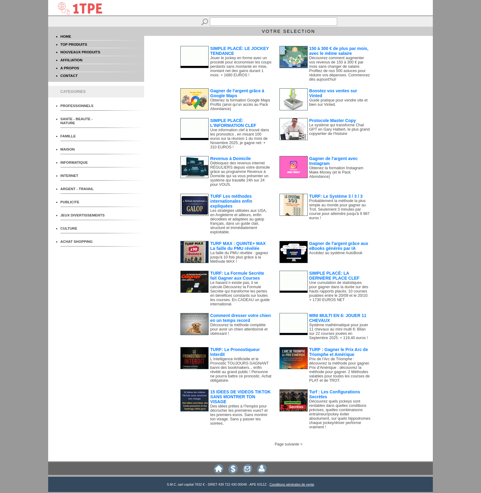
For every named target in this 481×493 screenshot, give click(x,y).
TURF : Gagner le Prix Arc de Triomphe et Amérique (338, 352)
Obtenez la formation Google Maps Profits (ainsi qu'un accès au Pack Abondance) (240, 104)
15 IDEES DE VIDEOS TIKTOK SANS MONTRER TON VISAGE (240, 396)
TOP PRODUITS (73, 44)
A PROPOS (69, 68)
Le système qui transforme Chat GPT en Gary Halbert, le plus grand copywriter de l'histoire (339, 129)
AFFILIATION (71, 60)
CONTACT (69, 76)
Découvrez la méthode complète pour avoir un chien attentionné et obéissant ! (238, 329)
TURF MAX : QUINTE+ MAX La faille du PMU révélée (238, 246)
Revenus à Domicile (230, 158)
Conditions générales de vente (291, 484)
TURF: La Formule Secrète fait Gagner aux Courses (237, 276)
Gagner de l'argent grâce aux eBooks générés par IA (338, 246)
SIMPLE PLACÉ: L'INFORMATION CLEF (233, 123)
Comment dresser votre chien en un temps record (240, 318)
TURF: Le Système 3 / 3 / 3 (336, 196)
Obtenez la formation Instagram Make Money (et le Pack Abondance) (336, 172)
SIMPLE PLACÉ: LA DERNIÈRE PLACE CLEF (334, 276)
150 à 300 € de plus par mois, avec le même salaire (338, 51)
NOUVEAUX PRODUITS (80, 52)
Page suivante (287, 444)
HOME (65, 36)
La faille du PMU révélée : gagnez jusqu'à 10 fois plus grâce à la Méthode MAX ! (239, 257)
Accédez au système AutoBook (336, 253)
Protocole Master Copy (332, 120)
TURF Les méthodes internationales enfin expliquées (231, 201)
